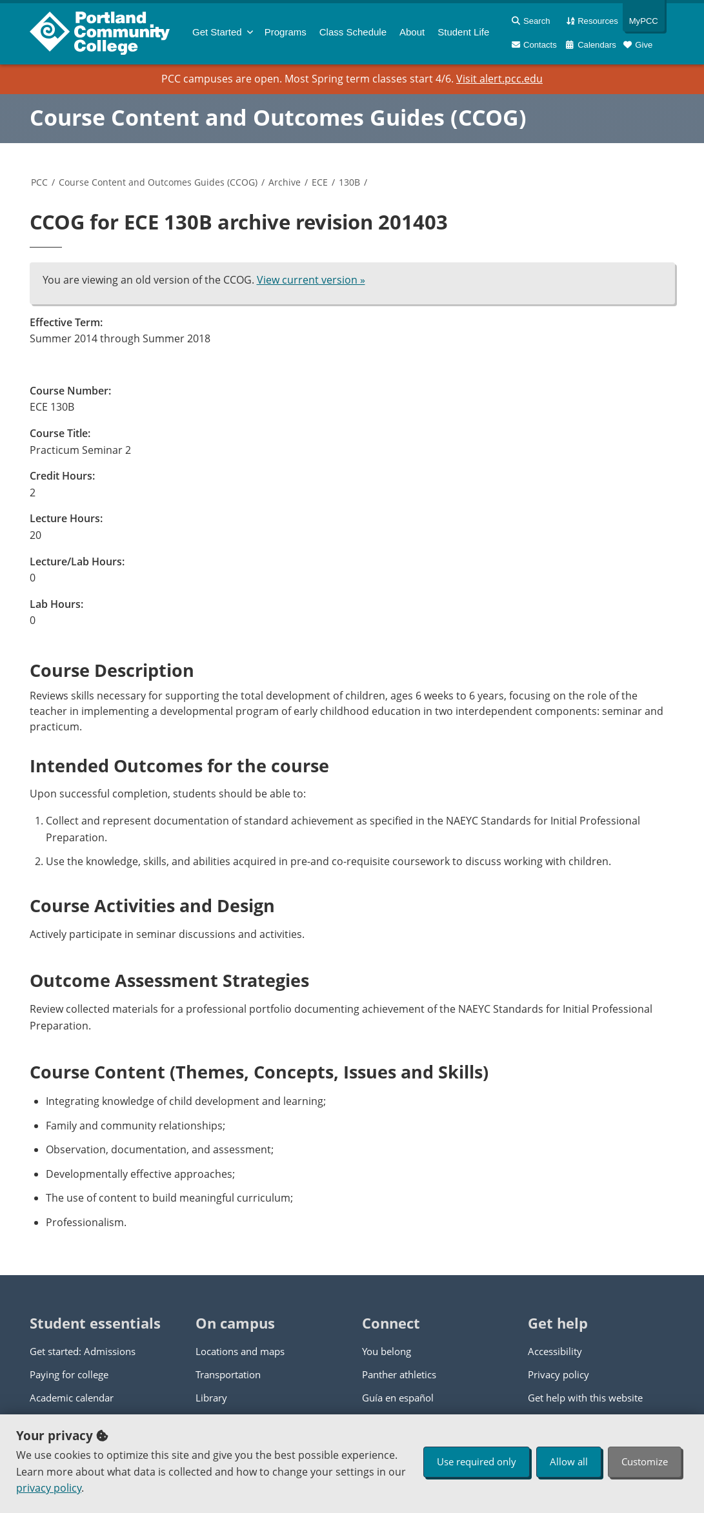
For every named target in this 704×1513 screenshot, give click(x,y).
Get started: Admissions (83, 1351)
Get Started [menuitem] (217, 31)
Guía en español (398, 1397)
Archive (284, 182)
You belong (386, 1351)
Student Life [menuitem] (463, 31)
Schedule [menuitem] (353, 31)
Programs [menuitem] (286, 31)
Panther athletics (399, 1374)
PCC (39, 182)
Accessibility (555, 1351)
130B (349, 182)
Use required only (476, 1461)
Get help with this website (585, 1397)
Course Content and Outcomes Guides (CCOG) (278, 117)
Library (211, 1397)
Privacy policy (558, 1374)
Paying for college (69, 1374)
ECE (320, 182)
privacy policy (48, 1488)
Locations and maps (240, 1351)
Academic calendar (72, 1397)
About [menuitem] (412, 31)
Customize (644, 1461)
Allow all (569, 1461)
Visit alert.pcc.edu (499, 79)
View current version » (311, 280)
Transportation (228, 1374)
